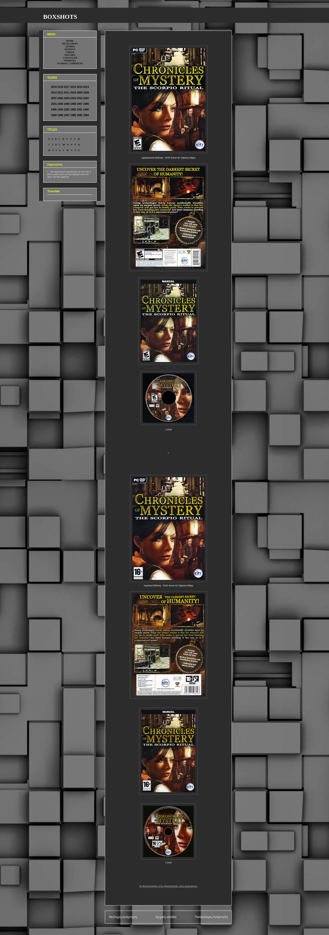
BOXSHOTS (60, 16)
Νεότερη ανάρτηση (123, 917)
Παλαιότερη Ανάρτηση (211, 917)
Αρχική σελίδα (165, 917)
